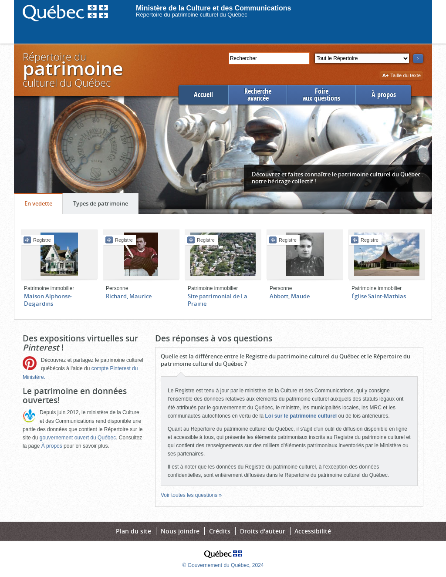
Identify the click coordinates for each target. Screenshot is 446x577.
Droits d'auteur (262, 531)
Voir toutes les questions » (191, 495)
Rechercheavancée (257, 94)
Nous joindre (180, 531)
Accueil (203, 95)
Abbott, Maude (290, 296)
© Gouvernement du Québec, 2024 (223, 565)
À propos (384, 95)
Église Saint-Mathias (378, 296)
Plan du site (133, 531)
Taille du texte (401, 76)
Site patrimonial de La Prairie (217, 299)
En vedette (43, 205)
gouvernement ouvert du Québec (78, 438)
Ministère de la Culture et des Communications (213, 8)
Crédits (219, 531)
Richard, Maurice (129, 296)
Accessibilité (312, 531)
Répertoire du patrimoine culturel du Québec (191, 14)
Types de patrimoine (106, 205)
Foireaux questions (321, 94)
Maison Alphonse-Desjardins (48, 299)
